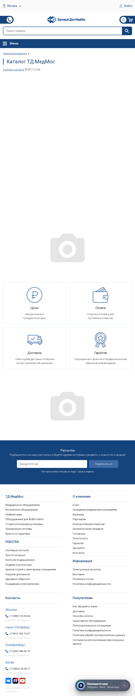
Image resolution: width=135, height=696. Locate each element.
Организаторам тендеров (88, 528)
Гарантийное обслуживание (89, 620)
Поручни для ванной (17, 574)
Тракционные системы (18, 528)
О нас (76, 504)
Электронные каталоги (87, 569)
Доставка (79, 611)
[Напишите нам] (102, 685)
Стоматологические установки (24, 524)
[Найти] (127, 31)
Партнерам (79, 519)
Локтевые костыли (17, 550)
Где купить (79, 547)
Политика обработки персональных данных (99, 635)
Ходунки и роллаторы (18, 564)
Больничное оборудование (21, 509)
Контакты (79, 552)
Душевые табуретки (17, 579)
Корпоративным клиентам (89, 524)
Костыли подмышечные (19, 559)
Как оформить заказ (85, 606)
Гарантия (78, 543)
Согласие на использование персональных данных (98, 642)
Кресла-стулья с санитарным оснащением (30, 569)
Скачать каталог (14, 69)
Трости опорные (15, 555)
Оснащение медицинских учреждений (95, 509)
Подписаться (103, 464)
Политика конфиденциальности (92, 630)
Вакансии (78, 514)
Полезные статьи (83, 579)
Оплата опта (80, 538)
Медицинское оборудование (22, 504)
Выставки (79, 574)
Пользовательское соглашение (92, 625)
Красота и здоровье (17, 533)
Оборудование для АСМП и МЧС (24, 519)
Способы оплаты (83, 615)
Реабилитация (13, 514)
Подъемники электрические (22, 583)
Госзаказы (79, 533)
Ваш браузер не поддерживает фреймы (67, 144)
